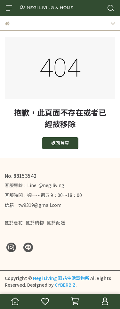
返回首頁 (60, 143)
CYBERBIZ (65, 285)
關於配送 (56, 222)
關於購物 (35, 222)
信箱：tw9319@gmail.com (33, 205)
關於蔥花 (14, 222)
